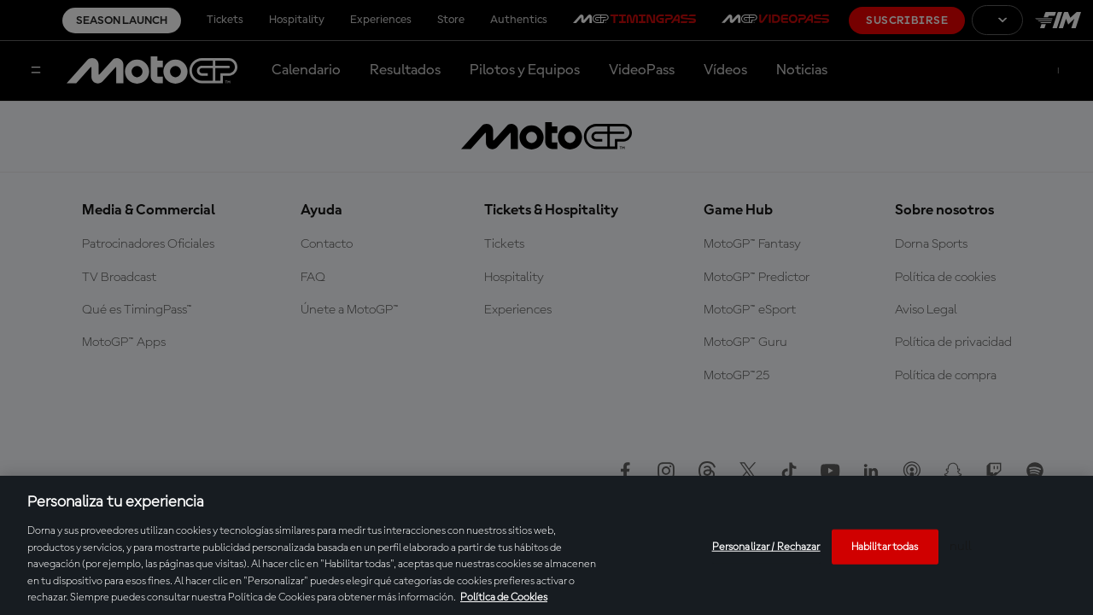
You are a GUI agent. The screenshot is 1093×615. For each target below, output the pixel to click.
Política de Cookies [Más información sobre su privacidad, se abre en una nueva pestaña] (503, 597)
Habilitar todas (885, 546)
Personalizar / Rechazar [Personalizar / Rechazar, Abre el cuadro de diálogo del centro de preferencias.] (766, 546)
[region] (546, 545)
